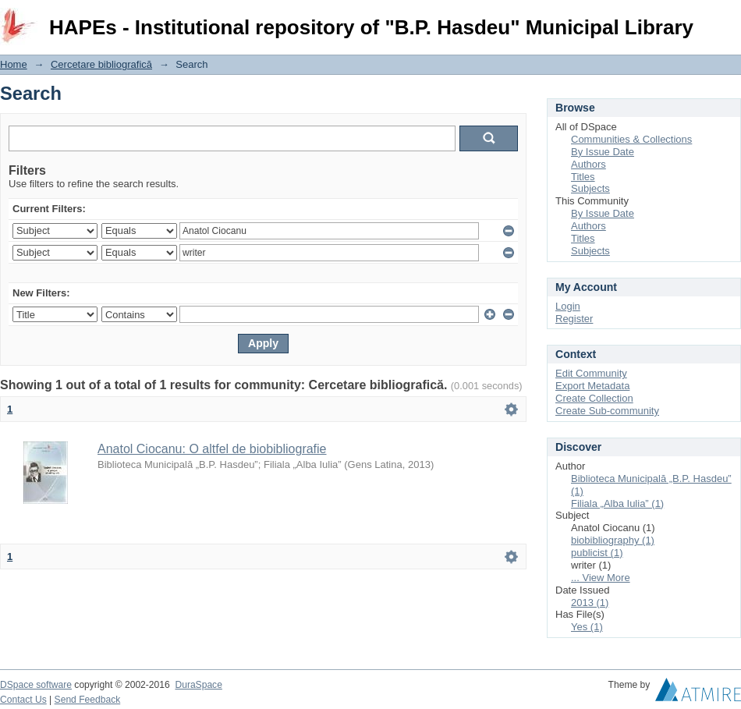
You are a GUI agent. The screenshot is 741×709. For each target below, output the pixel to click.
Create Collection (594, 398)
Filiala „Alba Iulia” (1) (617, 503)
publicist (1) (596, 552)
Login (728, 19)
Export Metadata (592, 386)
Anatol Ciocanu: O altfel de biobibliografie (212, 449)
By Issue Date (602, 152)
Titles (583, 177)
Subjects (590, 188)
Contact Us (23, 699)
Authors (588, 164)
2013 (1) (589, 602)
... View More (600, 577)
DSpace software (36, 684)
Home (13, 64)
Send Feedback (88, 699)
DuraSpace (198, 684)
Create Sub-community (607, 411)
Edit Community (591, 373)
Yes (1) (587, 627)
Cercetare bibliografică (101, 64)
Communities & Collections (631, 139)
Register (574, 318)
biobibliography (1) (612, 540)
